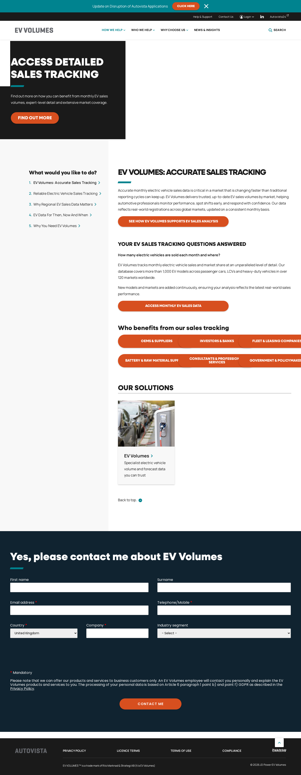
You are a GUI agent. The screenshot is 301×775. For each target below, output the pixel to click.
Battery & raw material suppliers (156, 360)
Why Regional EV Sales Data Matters (63, 204)
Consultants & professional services (216, 360)
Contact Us (226, 17)
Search (277, 30)
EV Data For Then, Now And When (60, 214)
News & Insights (207, 30)
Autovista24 (278, 17)
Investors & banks (217, 341)
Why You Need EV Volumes (55, 225)
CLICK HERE (186, 6)
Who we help (141, 30)
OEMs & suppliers (156, 341)
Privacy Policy (74, 751)
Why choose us (173, 30)
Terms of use (181, 751)
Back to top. (127, 499)
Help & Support (202, 17)
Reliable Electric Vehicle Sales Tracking (65, 193)
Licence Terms (128, 751)
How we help (112, 30)
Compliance (231, 751)
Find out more (35, 118)
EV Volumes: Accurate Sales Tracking (64, 182)
